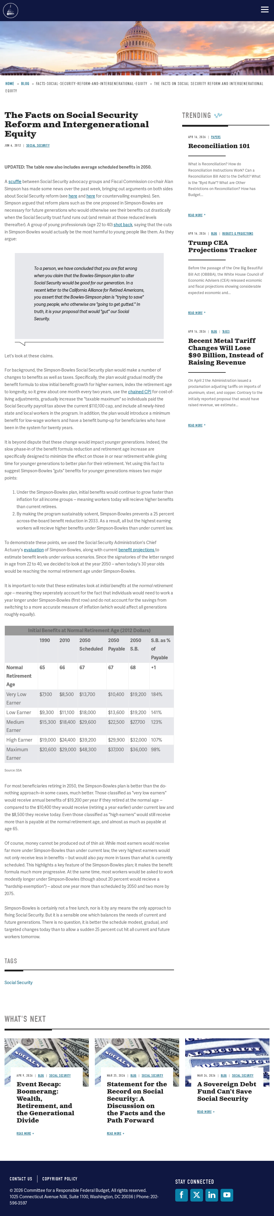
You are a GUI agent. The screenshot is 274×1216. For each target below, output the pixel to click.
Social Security (19, 982)
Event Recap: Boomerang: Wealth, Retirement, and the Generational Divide (45, 1103)
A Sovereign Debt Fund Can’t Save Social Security (226, 1092)
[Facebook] (181, 1195)
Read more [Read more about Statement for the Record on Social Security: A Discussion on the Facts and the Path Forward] (114, 1133)
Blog (41, 1076)
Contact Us (21, 1179)
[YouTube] (227, 1195)
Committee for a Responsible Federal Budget (10, 10)
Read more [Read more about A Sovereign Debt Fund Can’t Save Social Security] (204, 1112)
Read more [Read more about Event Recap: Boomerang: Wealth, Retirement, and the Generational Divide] (24, 1133)
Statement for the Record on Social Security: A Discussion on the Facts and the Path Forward (137, 1103)
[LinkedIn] (211, 1195)
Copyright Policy (60, 1179)
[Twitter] (196, 1195)
